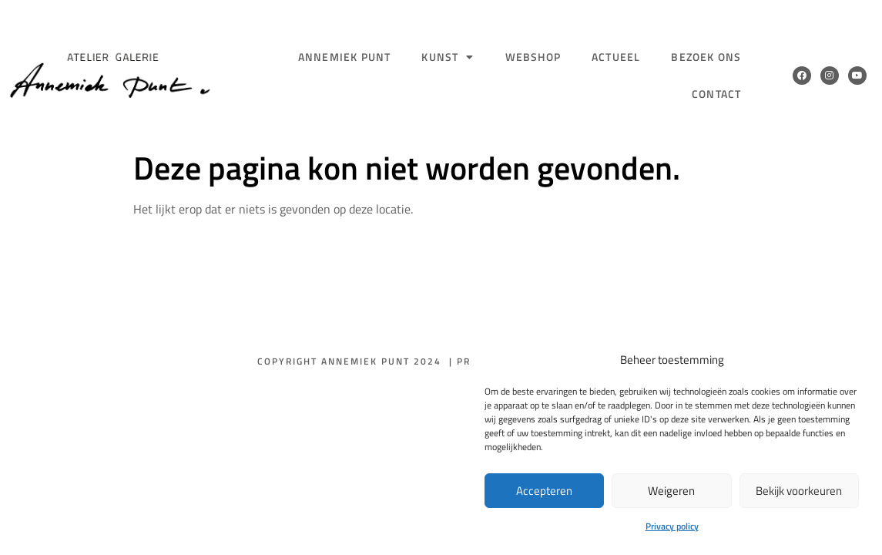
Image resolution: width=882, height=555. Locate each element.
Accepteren (544, 491)
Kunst (447, 57)
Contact (716, 94)
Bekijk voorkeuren (799, 491)
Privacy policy (672, 526)
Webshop (533, 57)
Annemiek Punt (344, 57)
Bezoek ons (706, 57)
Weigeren (671, 491)
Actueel (616, 57)
